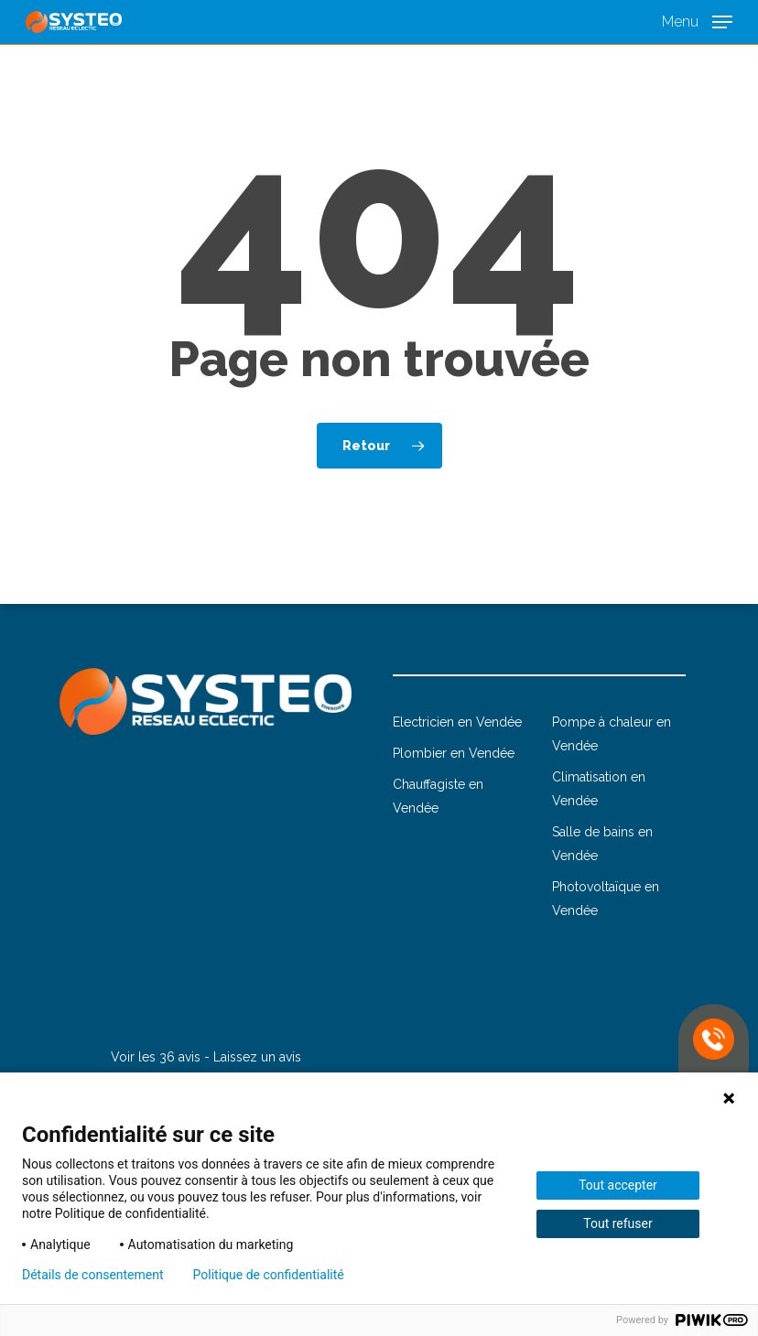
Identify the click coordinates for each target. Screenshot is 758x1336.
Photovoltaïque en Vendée (605, 898)
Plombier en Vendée (453, 753)
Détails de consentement (93, 1274)
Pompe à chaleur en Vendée (611, 734)
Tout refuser (617, 1223)
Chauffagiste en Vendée (438, 796)
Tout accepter (618, 1185)
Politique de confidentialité (268, 1274)
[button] (697, 20)
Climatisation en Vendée (598, 789)
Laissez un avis (257, 1057)
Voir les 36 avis (155, 1057)
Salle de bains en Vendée (602, 843)
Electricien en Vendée (457, 722)
